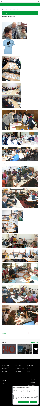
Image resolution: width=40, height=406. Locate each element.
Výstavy (28, 368)
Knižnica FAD (29, 370)
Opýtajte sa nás (4, 373)
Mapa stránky (32, 382)
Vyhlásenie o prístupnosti (30, 384)
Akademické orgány (5, 367)
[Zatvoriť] (1, 1)
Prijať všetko (33, 402)
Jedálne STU (4, 383)
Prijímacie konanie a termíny (19, 368)
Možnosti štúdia (17, 367)
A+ (31, 379)
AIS (2, 378)
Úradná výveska (4, 368)
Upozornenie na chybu (31, 385)
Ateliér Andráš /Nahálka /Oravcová (27, 4)
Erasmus (28, 371)
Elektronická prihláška (18, 370)
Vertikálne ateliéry (7, 4)
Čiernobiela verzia (32, 381)
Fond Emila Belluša (30, 367)
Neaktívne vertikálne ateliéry (15, 4)
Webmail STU (4, 381)
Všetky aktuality (34, 342)
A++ (34, 379)
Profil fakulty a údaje (5, 365)
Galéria (5, 13)
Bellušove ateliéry (30, 365)
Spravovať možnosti (24, 402)
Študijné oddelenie (18, 371)
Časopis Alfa (4, 380)
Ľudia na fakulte (4, 371)
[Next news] (36, 349)
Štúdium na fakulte (18, 365)
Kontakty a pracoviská (6, 370)
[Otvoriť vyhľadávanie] (38, 1)
